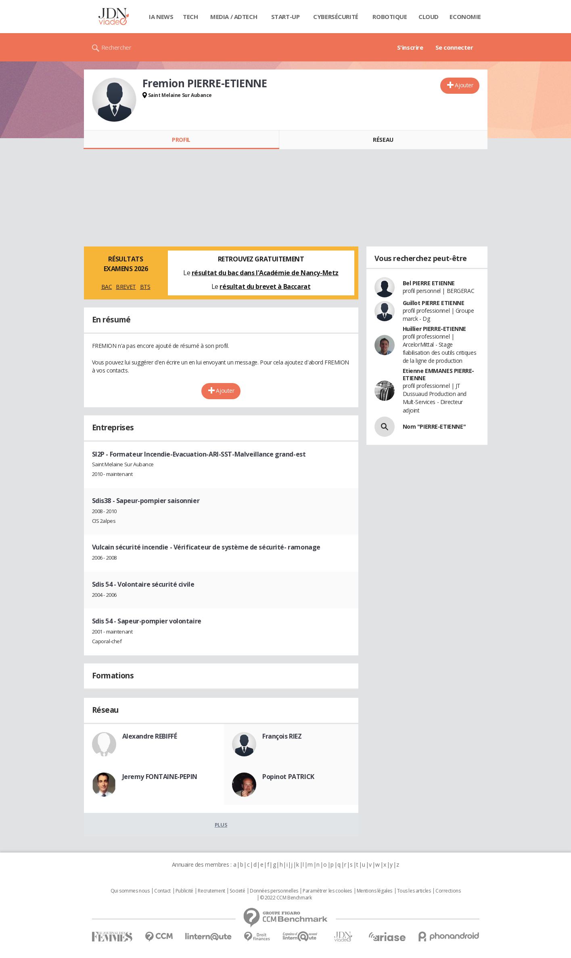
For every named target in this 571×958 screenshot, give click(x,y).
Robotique (389, 17)
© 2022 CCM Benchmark (286, 898)
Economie (465, 17)
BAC (106, 287)
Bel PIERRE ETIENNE (429, 283)
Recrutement (211, 891)
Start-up (285, 17)
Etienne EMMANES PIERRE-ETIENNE (438, 374)
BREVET (126, 287)
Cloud (428, 17)
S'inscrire (410, 47)
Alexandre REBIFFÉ (149, 736)
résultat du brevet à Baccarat (265, 286)
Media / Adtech (233, 17)
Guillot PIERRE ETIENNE (433, 303)
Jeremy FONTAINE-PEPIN (159, 776)
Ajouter (464, 85)
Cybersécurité (335, 17)
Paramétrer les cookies (327, 891)
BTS (145, 287)
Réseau (383, 139)
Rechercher (116, 47)
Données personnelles (274, 891)
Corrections (447, 891)
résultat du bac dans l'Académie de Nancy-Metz (265, 272)
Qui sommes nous (130, 891)
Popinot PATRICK (288, 776)
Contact (162, 891)
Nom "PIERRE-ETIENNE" (434, 426)
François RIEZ (282, 736)
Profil (181, 139)
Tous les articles (414, 891)
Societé (237, 891)
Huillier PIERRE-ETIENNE (434, 329)
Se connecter (454, 47)
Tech (190, 17)
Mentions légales (374, 891)
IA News (161, 17)
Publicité (184, 891)
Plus (221, 824)
